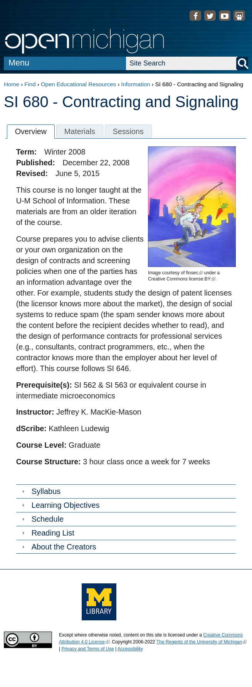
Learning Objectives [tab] (60, 505)
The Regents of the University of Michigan (201, 642)
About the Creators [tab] (58, 547)
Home (11, 84)
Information (135, 84)
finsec (194, 272)
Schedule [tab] (42, 519)
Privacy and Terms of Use (87, 649)
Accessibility (130, 649)
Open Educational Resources (78, 84)
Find (29, 84)
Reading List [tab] (47, 533)
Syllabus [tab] (40, 491)
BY (210, 279)
